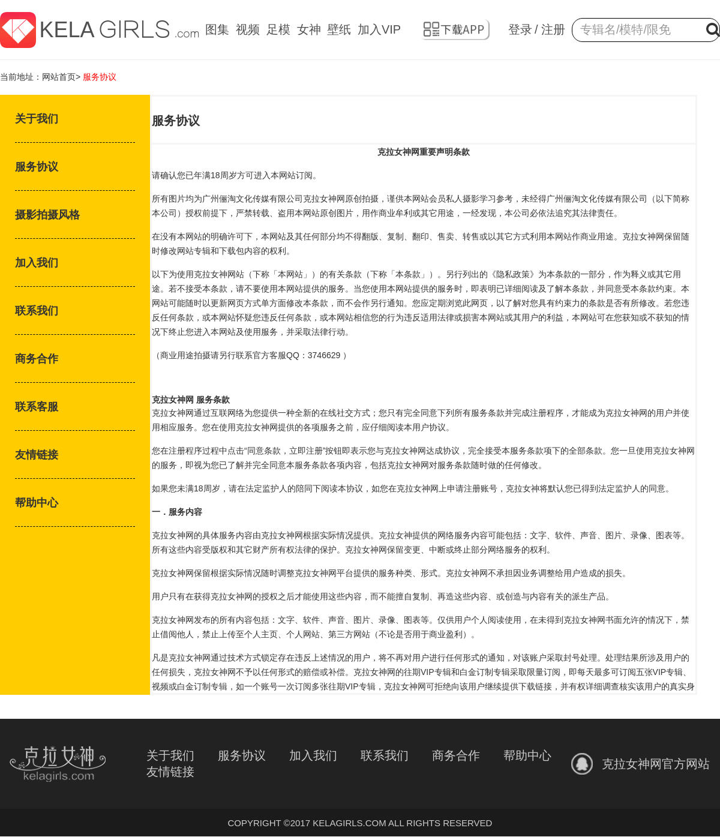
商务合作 (36, 359)
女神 (309, 29)
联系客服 (36, 407)
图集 (217, 29)
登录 (520, 29)
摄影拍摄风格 (47, 215)
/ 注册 (550, 29)
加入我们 (36, 263)
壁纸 (339, 29)
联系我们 (36, 311)
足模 (278, 29)
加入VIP (379, 29)
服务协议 (36, 167)
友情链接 (36, 455)
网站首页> (61, 77)
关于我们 (36, 119)
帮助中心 (36, 503)
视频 (248, 29)
